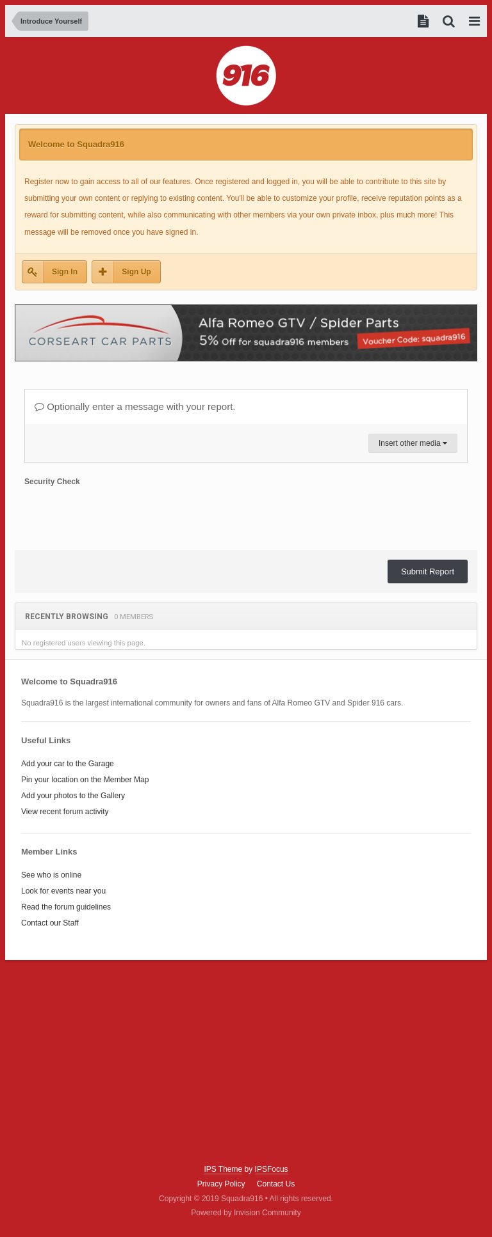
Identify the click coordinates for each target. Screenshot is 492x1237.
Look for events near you (63, 890)
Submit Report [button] (427, 571)
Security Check (52, 481)
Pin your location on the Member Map (85, 779)
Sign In (65, 271)
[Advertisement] (246, 1062)
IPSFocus (271, 1169)
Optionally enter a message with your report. (135, 406)
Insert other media (413, 443)
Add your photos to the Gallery (73, 795)
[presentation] (121, 515)
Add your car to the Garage (67, 763)
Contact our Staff (50, 922)
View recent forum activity (65, 811)
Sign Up (136, 271)
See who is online (51, 875)
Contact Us (276, 1183)
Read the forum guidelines (66, 906)
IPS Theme (223, 1169)
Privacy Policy (221, 1183)
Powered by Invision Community (245, 1212)
